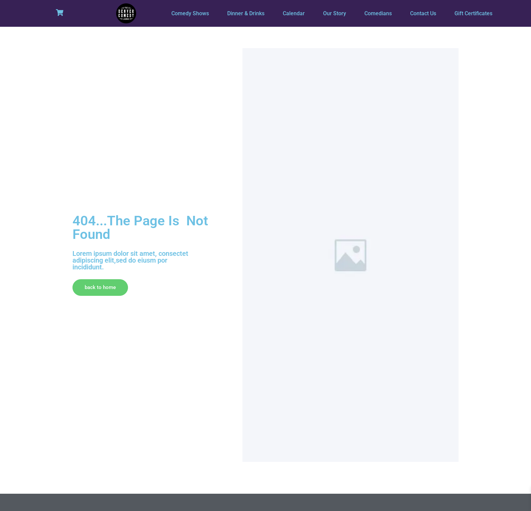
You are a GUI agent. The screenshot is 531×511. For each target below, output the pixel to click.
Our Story (334, 13)
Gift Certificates (473, 13)
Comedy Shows (190, 13)
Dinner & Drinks (245, 13)
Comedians (378, 13)
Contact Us (423, 13)
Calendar (294, 13)
